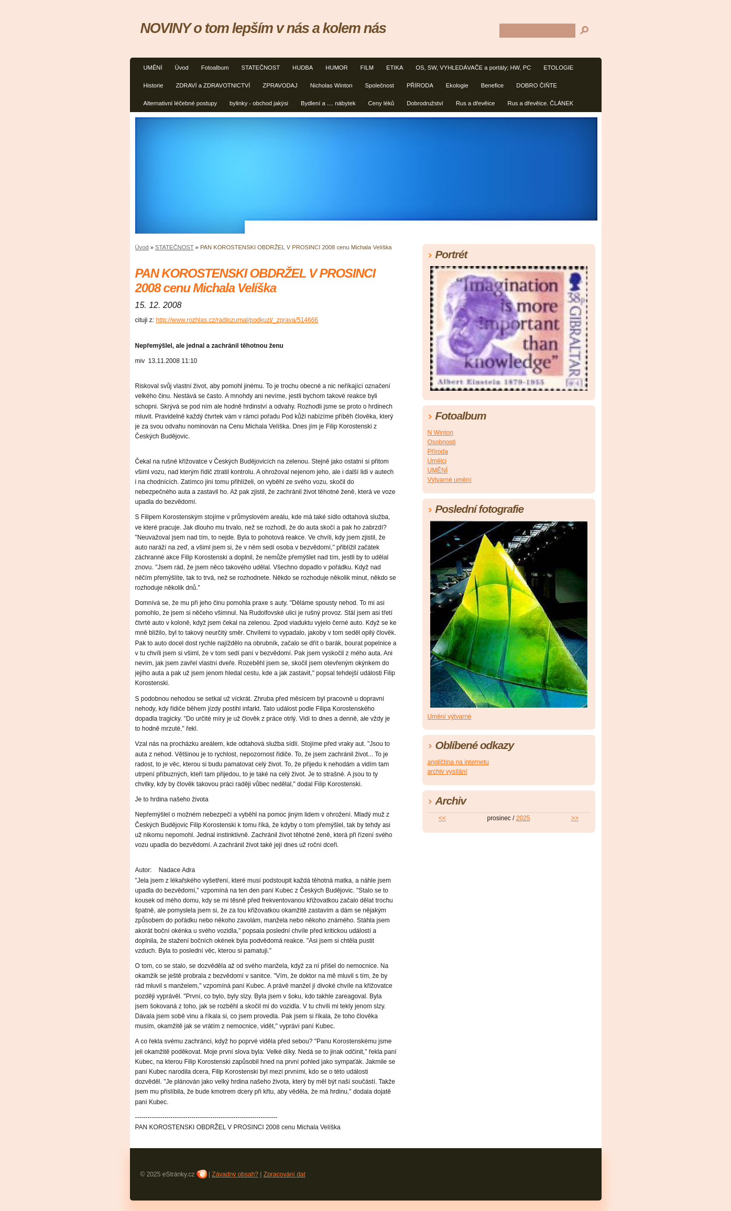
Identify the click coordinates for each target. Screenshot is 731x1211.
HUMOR (336, 67)
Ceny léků (381, 103)
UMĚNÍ (153, 67)
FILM (367, 67)
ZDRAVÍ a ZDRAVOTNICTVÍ (213, 85)
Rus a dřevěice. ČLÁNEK (541, 103)
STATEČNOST (261, 67)
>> (575, 818)
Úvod (182, 67)
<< (442, 818)
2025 (523, 818)
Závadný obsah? (235, 1174)
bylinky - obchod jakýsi (259, 103)
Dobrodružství (425, 103)
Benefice (492, 85)
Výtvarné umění (450, 479)
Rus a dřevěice (475, 103)
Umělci (437, 461)
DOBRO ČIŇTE (536, 85)
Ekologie (457, 85)
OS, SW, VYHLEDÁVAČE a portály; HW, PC (473, 67)
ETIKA (394, 67)
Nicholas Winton (331, 85)
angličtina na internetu (458, 762)
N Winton (440, 432)
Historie (153, 85)
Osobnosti (442, 442)
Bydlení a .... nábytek (328, 103)
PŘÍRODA (420, 85)
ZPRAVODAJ (280, 85)
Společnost (379, 85)
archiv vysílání (447, 771)
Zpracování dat (285, 1174)
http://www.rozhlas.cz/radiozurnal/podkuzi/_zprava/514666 (237, 320)
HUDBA (302, 67)
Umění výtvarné (450, 716)
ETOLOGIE (558, 67)
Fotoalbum (215, 67)
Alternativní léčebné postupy (180, 103)
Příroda (438, 451)
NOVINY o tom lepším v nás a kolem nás (263, 28)
